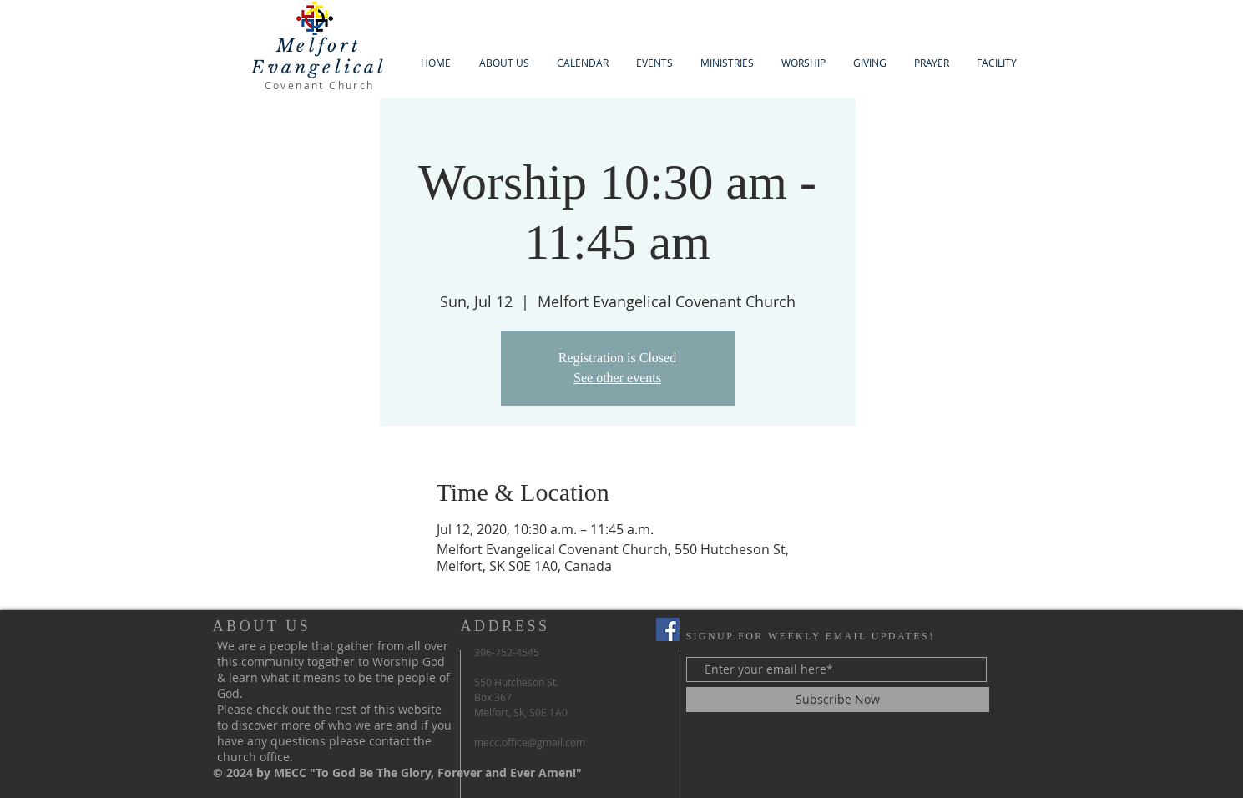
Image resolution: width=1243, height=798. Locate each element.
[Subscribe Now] (837, 699)
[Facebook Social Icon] (668, 629)
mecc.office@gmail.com (529, 742)
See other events (617, 378)
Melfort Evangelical (319, 56)
